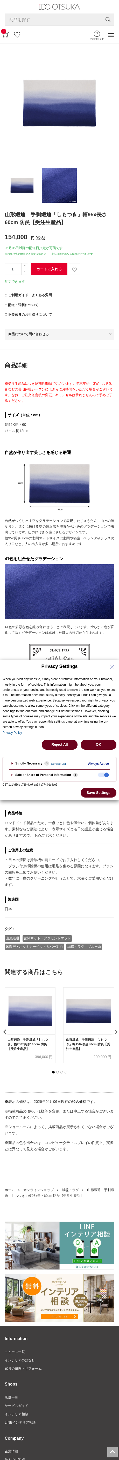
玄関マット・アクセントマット (47, 938)
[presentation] (4, 1032)
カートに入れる (49, 269)
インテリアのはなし (20, 1360)
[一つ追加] (25, 266)
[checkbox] (103, 775)
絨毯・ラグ (70, 1190)
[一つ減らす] (25, 272)
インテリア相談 (16, 1414)
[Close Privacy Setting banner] (111, 667)
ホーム (10, 1190)
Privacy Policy (12, 733)
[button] (53, 1072)
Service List (58, 763)
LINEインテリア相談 (20, 1422)
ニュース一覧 (15, 1352)
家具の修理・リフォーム (23, 1368)
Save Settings (98, 793)
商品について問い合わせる (28, 334)
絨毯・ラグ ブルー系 (84, 947)
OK (98, 744)
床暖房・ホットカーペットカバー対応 (34, 947)
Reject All (59, 744)
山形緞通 (12, 938)
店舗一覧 (11, 1397)
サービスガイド (16, 1406)
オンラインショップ (38, 1190)
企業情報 (11, 1451)
